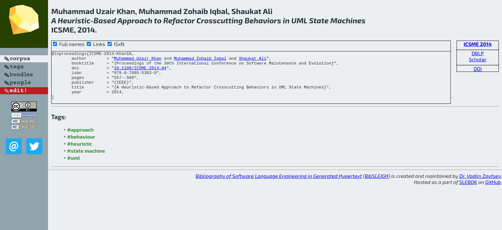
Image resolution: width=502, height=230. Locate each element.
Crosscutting (220, 20)
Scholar (477, 59)
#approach (80, 139)
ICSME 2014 (477, 44)
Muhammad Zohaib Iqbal (200, 60)
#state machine (86, 160)
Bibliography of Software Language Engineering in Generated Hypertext (279, 185)
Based (104, 20)
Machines (348, 20)
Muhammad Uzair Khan (137, 60)
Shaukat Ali (252, 60)
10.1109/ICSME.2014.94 (140, 71)
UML (299, 20)
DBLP (478, 53)
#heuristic (79, 153)
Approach (134, 20)
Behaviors (263, 20)
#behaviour (81, 146)
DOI (478, 68)
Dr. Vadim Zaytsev (480, 185)
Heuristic (74, 20)
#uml (73, 167)
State (318, 20)
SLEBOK (468, 191)
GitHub (493, 191)
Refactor (179, 20)
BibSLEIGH (376, 185)
